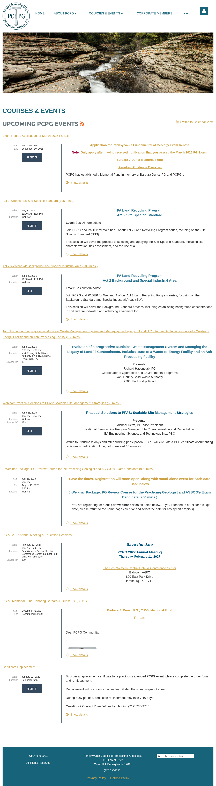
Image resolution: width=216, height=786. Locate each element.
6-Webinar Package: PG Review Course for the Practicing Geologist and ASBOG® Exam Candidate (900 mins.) (78, 466)
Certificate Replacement (19, 665)
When (15, 208)
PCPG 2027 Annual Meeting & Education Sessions (37, 532)
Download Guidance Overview (140, 167)
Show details (79, 182)
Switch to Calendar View (196, 122)
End (16, 148)
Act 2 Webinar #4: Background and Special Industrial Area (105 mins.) (50, 264)
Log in (204, 11)
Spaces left (12, 359)
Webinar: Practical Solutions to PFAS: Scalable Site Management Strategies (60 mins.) (62, 401)
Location (13, 214)
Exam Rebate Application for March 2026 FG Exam (37, 135)
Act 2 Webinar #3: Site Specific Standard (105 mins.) (38, 198)
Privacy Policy (96, 770)
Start (15, 145)
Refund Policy (119, 770)
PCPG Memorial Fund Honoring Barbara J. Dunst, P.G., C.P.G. (45, 599)
